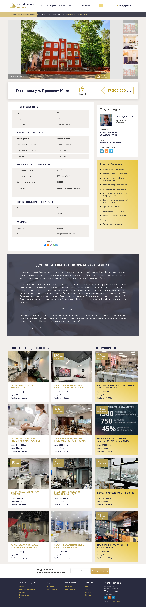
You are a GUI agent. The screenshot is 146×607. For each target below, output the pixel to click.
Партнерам (88, 598)
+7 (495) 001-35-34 (127, 6)
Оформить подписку (100, 571)
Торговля (22, 592)
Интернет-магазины (25, 598)
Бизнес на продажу (48, 6)
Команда (88, 595)
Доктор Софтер (115, 602)
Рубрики (43, 14)
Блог (86, 586)
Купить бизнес (70, 589)
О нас (87, 589)
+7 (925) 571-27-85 (108, 132)
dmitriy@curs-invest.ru (110, 142)
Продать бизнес (51, 589)
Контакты (88, 592)
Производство (24, 595)
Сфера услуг (56, 14)
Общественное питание (27, 589)
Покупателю (74, 6)
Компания (86, 6)
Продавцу (63, 6)
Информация (50, 586)
